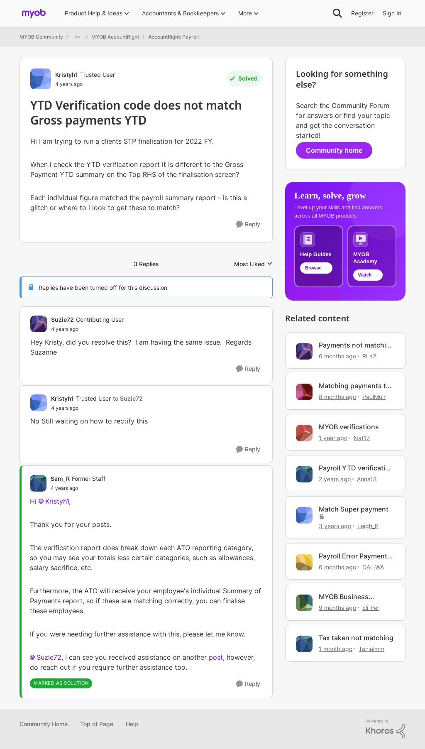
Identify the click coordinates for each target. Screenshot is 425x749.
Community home (334, 150)
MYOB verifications (349, 427)
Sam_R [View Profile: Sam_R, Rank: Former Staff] (60, 478)
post (216, 657)
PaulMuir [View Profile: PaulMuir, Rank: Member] (374, 396)
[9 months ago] (337, 607)
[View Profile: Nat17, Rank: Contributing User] (304, 433)
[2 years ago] (335, 479)
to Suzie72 (128, 398)
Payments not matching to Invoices (356, 345)
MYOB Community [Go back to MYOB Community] (41, 37)
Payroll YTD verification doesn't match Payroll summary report (356, 468)
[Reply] (248, 224)
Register (362, 13)
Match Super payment (353, 509)
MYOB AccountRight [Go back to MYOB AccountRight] (115, 37)
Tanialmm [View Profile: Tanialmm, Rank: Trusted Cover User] (371, 648)
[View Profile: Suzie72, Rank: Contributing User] (38, 324)
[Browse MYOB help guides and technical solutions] (318, 256)
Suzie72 (49, 657)
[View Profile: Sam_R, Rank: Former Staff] (38, 483)
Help (132, 723)
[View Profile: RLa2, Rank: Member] (304, 351)
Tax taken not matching (356, 638)
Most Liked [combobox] (253, 264)
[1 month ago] (335, 648)
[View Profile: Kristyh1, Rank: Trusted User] (40, 79)
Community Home (44, 723)
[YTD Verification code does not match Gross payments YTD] (87, 329)
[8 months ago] (337, 396)
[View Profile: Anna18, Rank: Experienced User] (304, 474)
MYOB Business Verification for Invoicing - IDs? (344, 596)
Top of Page (96, 723)
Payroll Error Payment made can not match (353, 556)
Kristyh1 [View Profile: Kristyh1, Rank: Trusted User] (66, 74)
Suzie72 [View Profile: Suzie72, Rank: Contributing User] (62, 319)
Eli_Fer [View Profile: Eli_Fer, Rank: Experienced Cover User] (370, 607)
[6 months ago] (337, 355)
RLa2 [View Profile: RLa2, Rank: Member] (369, 355)
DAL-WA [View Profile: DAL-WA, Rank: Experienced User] (373, 566)
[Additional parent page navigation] (77, 37)
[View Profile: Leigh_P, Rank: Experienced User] (304, 515)
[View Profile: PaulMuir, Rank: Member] (304, 392)
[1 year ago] (333, 437)
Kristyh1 (57, 501)
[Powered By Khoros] (385, 729)
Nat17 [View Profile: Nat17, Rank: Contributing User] (362, 437)
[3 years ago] (335, 525)
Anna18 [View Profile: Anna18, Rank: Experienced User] (367, 478)
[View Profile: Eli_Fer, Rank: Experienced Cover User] (304, 603)
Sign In (392, 13)
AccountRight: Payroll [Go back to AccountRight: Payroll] (173, 37)
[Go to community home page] (34, 13)
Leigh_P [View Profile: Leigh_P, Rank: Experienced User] (368, 525)
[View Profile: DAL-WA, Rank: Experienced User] (304, 562)
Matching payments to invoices (354, 386)
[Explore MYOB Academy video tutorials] (371, 256)
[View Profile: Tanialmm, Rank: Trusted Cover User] (304, 644)
